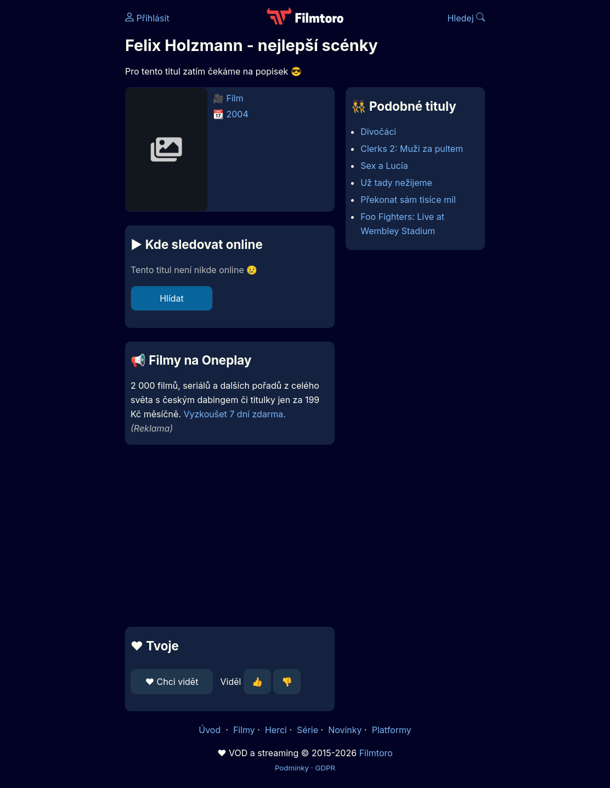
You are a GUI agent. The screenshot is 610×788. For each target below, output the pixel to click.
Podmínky (292, 767)
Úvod (211, 729)
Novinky (345, 729)
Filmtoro (376, 752)
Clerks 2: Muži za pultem (411, 148)
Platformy (391, 729)
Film (235, 98)
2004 (237, 114)
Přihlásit (147, 18)
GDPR (325, 767)
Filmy (244, 729)
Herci (276, 729)
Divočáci (378, 131)
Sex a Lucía (384, 165)
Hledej (466, 18)
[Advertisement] (59, 168)
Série (307, 729)
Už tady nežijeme (396, 182)
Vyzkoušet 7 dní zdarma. (234, 414)
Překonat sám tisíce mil (408, 199)
